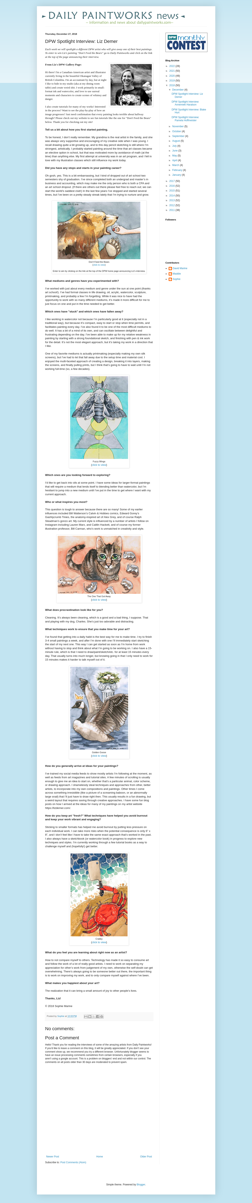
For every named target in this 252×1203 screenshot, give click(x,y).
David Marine (180, 268)
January (177, 174)
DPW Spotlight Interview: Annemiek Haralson (185, 103)
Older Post (146, 1156)
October (177, 131)
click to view (99, 265)
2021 (172, 70)
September (178, 136)
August (176, 140)
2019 (172, 80)
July (174, 145)
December (178, 89)
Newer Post (52, 1156)
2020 (172, 75)
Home (99, 1156)
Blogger (141, 1184)
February (177, 170)
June (175, 150)
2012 (172, 205)
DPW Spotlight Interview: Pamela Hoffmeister (185, 119)
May (175, 155)
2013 (172, 200)
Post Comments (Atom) (73, 1162)
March (176, 165)
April (175, 160)
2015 (172, 190)
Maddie (177, 273)
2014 (172, 195)
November (178, 126)
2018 (172, 85)
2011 (172, 210)
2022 (172, 66)
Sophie (176, 279)
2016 (172, 185)
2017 (172, 181)
